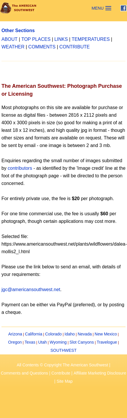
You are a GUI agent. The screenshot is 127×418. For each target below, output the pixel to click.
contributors (20, 168)
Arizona (15, 334)
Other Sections (18, 30)
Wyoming (58, 342)
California (33, 334)
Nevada (85, 334)
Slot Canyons (81, 342)
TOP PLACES (36, 39)
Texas (30, 342)
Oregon (15, 342)
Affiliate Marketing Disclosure (100, 373)
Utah (42, 342)
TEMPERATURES (90, 39)
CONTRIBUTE (74, 46)
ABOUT (9, 39)
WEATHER (13, 46)
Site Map (65, 381)
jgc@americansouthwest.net (30, 289)
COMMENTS (41, 46)
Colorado (53, 334)
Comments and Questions (24, 373)
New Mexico (106, 334)
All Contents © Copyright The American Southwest (62, 365)
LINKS (61, 39)
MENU (98, 8)
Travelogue (107, 342)
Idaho (70, 334)
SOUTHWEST (63, 350)
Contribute (60, 373)
